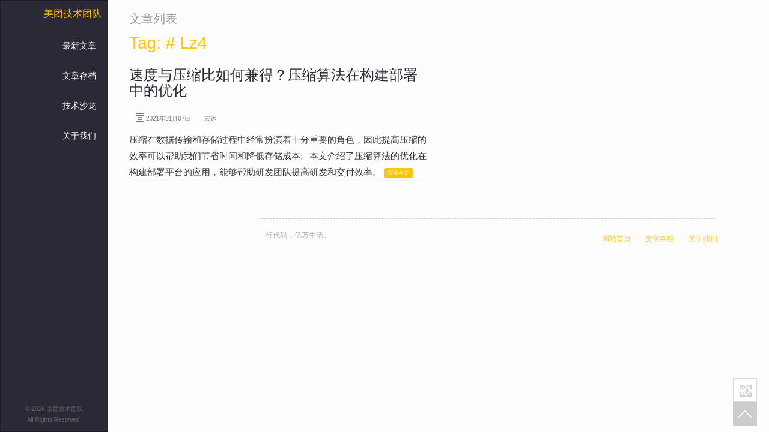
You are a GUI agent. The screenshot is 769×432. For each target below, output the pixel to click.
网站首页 (616, 239)
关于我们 (79, 135)
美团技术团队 (73, 13)
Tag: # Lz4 (168, 43)
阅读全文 (398, 173)
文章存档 (79, 75)
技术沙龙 (79, 105)
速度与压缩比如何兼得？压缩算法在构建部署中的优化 (273, 82)
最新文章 (79, 45)
